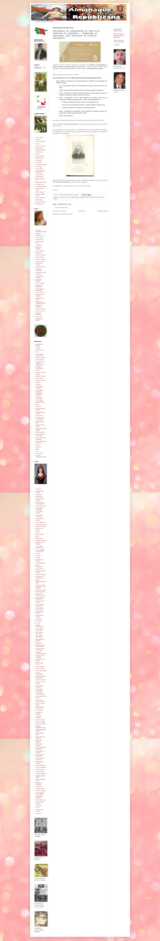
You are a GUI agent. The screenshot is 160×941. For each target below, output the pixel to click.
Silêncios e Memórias (39, 313)
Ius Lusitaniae (39, 710)
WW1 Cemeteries (40, 197)
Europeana (39, 160)
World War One (40, 204)
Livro (88, 197)
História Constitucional (39, 673)
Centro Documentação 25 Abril (41, 581)
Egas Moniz (39, 253)
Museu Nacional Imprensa (40, 737)
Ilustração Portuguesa (39, 269)
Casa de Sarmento (41, 574)
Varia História (39, 453)
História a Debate (40, 680)
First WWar (39, 166)
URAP (37, 807)
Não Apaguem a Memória (40, 751)
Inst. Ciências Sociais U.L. (39, 686)
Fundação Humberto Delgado (41, 653)
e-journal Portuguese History (41, 456)
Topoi (37, 451)
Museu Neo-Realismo (39, 741)
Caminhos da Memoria (39, 560)
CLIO (37, 352)
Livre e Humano (40, 283)
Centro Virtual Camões (39, 612)
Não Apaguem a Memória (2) (40, 755)
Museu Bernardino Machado (41, 730)
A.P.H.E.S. (38, 489)
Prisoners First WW (41, 186)
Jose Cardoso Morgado (39, 276)
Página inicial (82, 211)
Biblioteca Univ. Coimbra (40, 543)
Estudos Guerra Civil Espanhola (40, 645)
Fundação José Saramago (40, 656)
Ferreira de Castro (41, 255)
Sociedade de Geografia (39, 797)
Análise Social (39, 350)
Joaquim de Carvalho (39, 713)
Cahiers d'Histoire (40, 357)
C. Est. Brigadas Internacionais (40, 550)
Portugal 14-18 (40, 184)
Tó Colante (39, 805)
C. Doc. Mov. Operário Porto (40, 546)
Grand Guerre (39, 168)
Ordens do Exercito (41, 182)
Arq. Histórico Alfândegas (39, 508)
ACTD (37, 143)
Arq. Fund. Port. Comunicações (40, 503)
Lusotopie (38, 396)
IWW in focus (39, 176)
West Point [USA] (40, 202)
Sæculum (38, 447)
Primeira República (41, 773)
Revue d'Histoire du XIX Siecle (41, 442)
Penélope (38, 406)
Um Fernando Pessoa (39, 810)
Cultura (38, 370)
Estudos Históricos (41, 376)
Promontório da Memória (40, 295)
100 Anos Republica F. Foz (40, 234)
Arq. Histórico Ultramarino (39, 515)
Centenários (62, 197)
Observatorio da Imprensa (40, 758)
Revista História (40, 788)
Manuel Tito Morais (41, 724)
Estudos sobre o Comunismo (40, 649)
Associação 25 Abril (41, 524)
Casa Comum (39, 569)
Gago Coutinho (40, 257)
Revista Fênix (39, 415)
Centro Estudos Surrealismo (40, 605)
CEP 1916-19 (39, 152)
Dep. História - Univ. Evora (40, 636)
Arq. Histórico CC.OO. (39, 512)
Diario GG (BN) (40, 156)
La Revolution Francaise (39, 387)
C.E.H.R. (38, 553)
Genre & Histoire (40, 380)
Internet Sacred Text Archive (40, 707)
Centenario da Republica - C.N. (40, 577)
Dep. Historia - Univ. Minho (40, 633)
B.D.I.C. (38, 532)
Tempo (37, 449)
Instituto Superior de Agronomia (79, 197)
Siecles (38, 445)
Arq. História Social (41, 506)
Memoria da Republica (39, 286)
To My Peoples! (40, 192)
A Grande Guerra (40, 141)
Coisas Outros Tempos (40, 616)
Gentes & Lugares (41, 259)
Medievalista (39, 399)
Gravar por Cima (40, 261)
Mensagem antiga (102, 211)
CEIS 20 (38, 555)
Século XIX (39, 316)
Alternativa (39, 245)
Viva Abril (38, 813)
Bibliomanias (39, 538)
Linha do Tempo (40, 720)
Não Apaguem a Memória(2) (40, 289)
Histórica (38, 382)
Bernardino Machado (39, 247)
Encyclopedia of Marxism (40, 640)
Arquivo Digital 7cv (41, 522)
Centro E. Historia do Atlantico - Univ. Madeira (41, 586)
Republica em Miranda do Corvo (41, 302)
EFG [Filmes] (39, 158)
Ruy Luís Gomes (40, 311)
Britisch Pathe (39, 148)
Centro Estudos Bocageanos (40, 598)
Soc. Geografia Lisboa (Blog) (40, 793)
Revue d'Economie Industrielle (41, 438)
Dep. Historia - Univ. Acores (40, 629)
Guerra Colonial (40, 668)
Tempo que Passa (41, 800)
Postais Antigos (40, 771)
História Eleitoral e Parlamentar (41, 677)
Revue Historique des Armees (40, 434)
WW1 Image (39, 200)
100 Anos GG (39, 137)
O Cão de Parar (40, 292)
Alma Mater (39, 494)
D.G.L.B (38, 623)
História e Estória (40, 267)
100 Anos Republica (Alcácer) (41, 231)
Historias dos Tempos (39, 264)
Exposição (68, 197)
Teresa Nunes (93, 197)
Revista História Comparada (40, 418)
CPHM (37, 154)
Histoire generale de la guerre (40, 171)
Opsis (37, 404)
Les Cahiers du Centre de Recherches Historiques (40, 392)
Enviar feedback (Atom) (66, 214)
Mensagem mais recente (59, 211)
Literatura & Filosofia (39, 280)
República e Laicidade (39, 783)
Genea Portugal (40, 666)
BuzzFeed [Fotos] (40, 150)
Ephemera (38, 643)
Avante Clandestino (41, 526)
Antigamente (39, 496)
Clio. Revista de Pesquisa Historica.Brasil (40, 363)
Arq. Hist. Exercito (41, 145)
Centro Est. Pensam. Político (40, 594)
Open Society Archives (39, 762)
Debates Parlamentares (40, 625)
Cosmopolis (39, 619)
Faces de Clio (39, 378)
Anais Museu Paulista (39, 345)
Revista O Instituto (41, 790)
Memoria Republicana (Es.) (41, 726)
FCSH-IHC (39, 162)
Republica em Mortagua (39, 306)
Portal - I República (41, 767)
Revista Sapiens (40, 432)
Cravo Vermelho (40, 250)
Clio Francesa (39, 360)
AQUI (102, 120)
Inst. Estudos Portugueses (39, 689)
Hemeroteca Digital (41, 670)
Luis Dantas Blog (40, 722)
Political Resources (41, 765)
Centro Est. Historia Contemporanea (41, 591)
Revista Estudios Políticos (40, 413)
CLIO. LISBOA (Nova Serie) (40, 354)
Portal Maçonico (40, 769)
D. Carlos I (39, 621)
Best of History (40, 534)
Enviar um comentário (61, 207)
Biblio (37, 536)
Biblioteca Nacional (41, 540)
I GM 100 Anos (40, 174)
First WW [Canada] (41, 164)
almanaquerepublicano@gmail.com (44, 21)
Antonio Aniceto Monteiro (40, 499)
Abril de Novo (39, 239)
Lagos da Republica (38, 716)
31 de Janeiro (39, 237)
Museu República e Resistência (41, 748)
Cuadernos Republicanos (39, 367)
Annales (38, 347)
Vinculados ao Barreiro (39, 319)
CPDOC (38, 557)
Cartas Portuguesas (39, 566)
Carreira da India (40, 563)
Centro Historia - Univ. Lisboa (40, 608)
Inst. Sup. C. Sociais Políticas (40, 700)
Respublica (39, 786)
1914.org (38, 139)
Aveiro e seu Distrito (39, 529)
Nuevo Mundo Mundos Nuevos (40, 401)
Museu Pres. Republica (39, 744)
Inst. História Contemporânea (40, 693)
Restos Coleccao (40, 309)
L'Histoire (38, 384)
